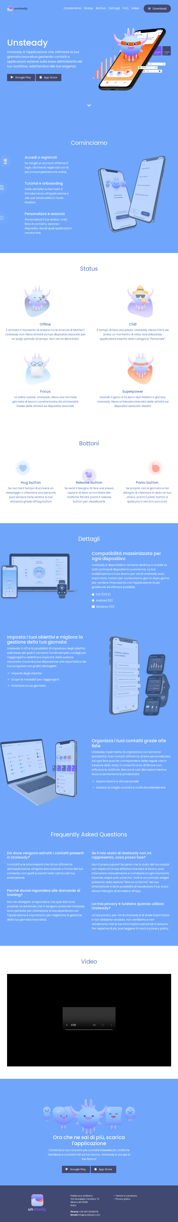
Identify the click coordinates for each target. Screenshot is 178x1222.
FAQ (125, 8)
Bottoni (101, 8)
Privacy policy (123, 1198)
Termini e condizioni (126, 1195)
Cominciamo (72, 8)
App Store (48, 77)
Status (88, 8)
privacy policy (158, 928)
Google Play (20, 77)
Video (135, 8)
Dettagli (114, 8)
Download (157, 9)
